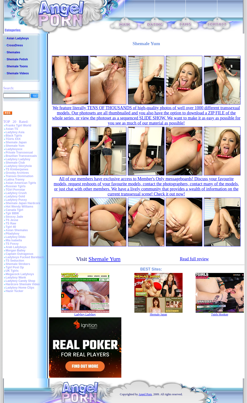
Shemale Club (15, 162)
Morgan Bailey (16, 250)
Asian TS (12, 129)
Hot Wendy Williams (19, 206)
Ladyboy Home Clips (20, 287)
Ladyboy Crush (16, 193)
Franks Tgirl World (18, 125)
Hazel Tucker (14, 291)
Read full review (194, 259)
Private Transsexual (19, 152)
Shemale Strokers (18, 264)
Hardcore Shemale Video (23, 284)
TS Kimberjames (17, 169)
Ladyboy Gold (15, 196)
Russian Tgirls (16, 186)
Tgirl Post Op (15, 267)
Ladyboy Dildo (16, 237)
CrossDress (15, 45)
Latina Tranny (15, 179)
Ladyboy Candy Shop (20, 281)
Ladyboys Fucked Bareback (25, 257)
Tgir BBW (12, 213)
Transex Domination (20, 176)
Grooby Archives (17, 172)
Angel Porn (145, 394)
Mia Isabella (14, 240)
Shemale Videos (18, 73)
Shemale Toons (17, 66)
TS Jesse (12, 220)
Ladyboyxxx (14, 149)
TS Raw (11, 223)
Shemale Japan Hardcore (23, 203)
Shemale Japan (16, 142)
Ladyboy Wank (16, 277)
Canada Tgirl (14, 210)
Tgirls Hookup (219, 314)
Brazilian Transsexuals (21, 156)
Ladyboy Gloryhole (19, 166)
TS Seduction (15, 260)
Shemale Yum (15, 145)
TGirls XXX (13, 139)
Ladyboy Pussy (16, 200)
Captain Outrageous (20, 254)
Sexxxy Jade (14, 216)
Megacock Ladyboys (20, 274)
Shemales (13, 52)
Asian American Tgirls (21, 183)
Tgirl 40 (11, 227)
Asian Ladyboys (18, 38)
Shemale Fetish (17, 59)
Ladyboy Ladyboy (18, 159)
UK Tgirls (12, 270)
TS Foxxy (12, 243)
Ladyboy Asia (15, 132)
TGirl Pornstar (15, 189)
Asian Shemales (17, 230)
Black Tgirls (14, 135)
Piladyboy (13, 233)
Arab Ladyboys (16, 247)
